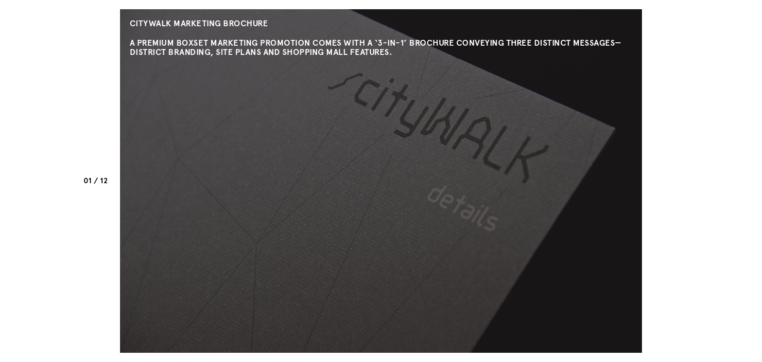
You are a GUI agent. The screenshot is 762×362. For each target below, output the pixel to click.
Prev (95, 194)
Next (95, 167)
